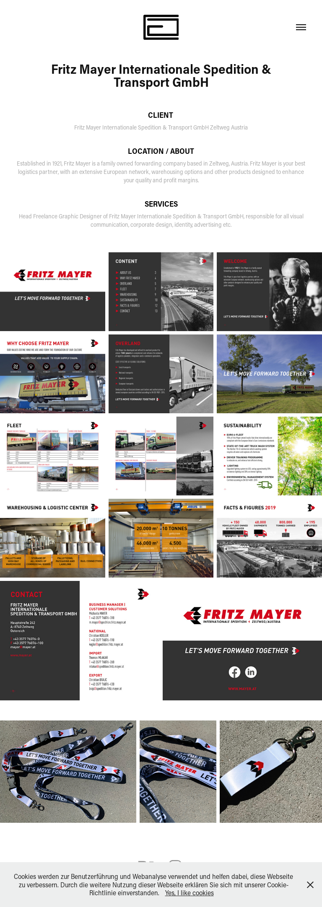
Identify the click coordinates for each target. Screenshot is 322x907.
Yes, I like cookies (189, 892)
